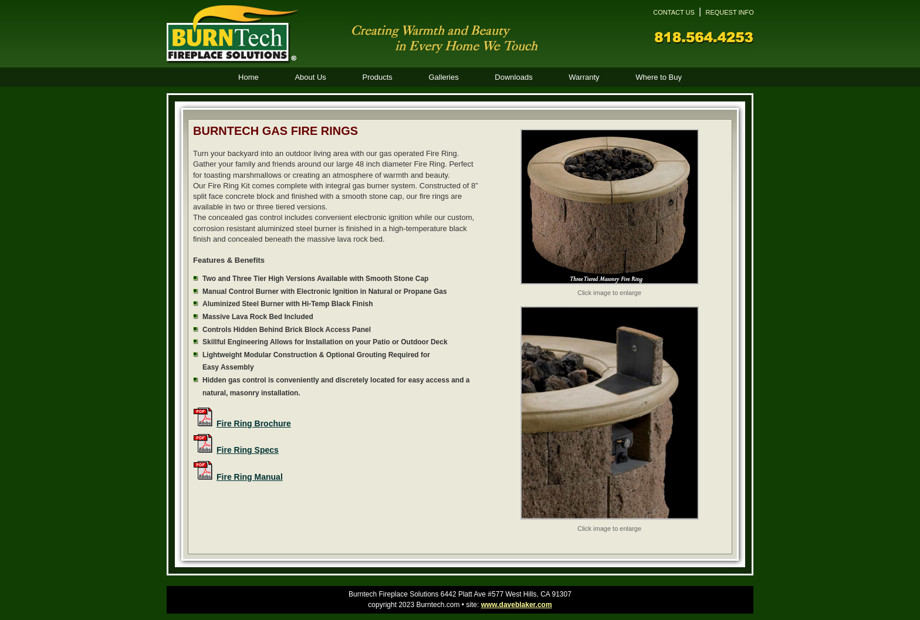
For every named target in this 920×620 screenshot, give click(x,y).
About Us (310, 77)
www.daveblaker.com (516, 605)
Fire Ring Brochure (254, 423)
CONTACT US (674, 12)
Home (248, 77)
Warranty (584, 77)
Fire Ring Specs (248, 450)
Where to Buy (658, 77)
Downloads (513, 77)
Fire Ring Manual (250, 477)
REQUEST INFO (729, 12)
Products (377, 77)
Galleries (443, 77)
